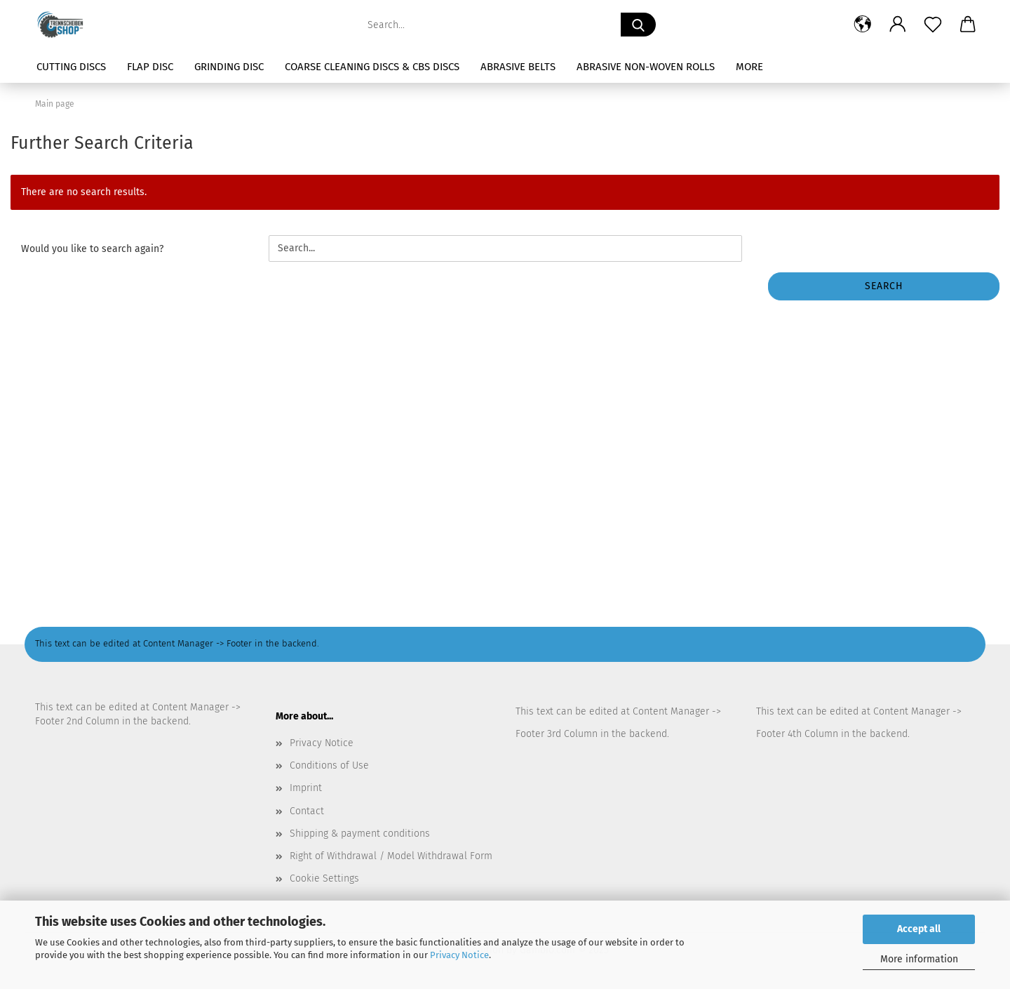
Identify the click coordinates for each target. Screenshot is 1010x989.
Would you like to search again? (92, 249)
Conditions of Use (329, 765)
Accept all (919, 929)
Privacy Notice (459, 955)
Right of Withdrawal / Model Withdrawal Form (391, 856)
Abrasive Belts (518, 66)
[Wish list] (932, 24)
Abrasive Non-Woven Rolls (646, 66)
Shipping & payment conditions (360, 833)
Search (884, 286)
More (749, 66)
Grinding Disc (229, 66)
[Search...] (638, 24)
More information (919, 959)
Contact (307, 811)
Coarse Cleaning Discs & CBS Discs (372, 66)
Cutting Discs (71, 66)
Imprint (306, 788)
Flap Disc (150, 66)
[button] (862, 24)
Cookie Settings (324, 878)
